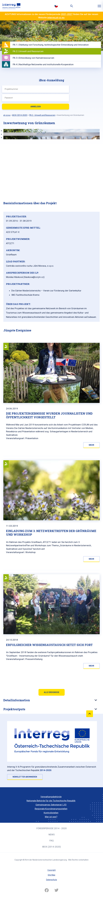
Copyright (51, 870)
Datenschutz (51, 880)
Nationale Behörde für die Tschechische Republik (51, 800)
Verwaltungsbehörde (51, 796)
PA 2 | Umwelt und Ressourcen (28, 51)
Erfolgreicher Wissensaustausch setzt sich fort (49, 645)
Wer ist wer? (51, 816)
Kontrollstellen (51, 812)
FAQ (51, 840)
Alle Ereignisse (51, 692)
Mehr (91, 445)
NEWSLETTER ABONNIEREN (25, 777)
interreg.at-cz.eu (55, 17)
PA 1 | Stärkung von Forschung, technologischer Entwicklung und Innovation (51, 44)
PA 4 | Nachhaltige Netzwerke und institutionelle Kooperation (43, 64)
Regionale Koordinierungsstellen (51, 808)
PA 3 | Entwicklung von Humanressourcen (33, 58)
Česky (56, 5)
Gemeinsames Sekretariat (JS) (51, 804)
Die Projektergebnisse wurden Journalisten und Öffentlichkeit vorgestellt (49, 415)
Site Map (51, 875)
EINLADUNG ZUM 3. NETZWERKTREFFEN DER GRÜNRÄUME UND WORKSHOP (51, 533)
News (52, 834)
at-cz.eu (6, 115)
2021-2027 (67, 14)
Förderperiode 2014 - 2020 (51, 828)
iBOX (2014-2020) (51, 846)
